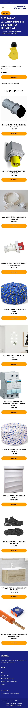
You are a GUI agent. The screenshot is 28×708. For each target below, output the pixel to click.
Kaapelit (19, 66)
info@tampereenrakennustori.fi (8, 2)
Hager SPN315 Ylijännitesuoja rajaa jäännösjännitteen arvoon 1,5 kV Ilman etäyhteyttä (14, 403)
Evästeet (19, 703)
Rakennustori (5, 675)
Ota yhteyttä (13, 703)
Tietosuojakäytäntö (11, 705)
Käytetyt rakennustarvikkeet (9, 681)
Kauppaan (6, 13)
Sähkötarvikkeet (12, 66)
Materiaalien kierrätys (8, 678)
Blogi (3, 684)
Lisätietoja (14, 77)
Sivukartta (19, 705)
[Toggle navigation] (3, 7)
